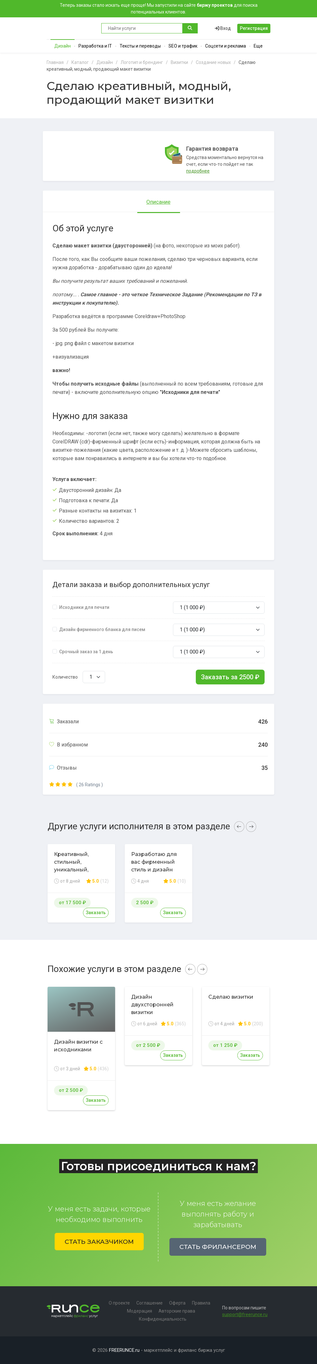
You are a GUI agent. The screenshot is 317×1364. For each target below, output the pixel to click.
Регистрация (254, 28)
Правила (201, 1303)
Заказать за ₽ (230, 677)
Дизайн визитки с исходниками (78, 1046)
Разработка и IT (95, 46)
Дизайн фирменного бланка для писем (102, 629)
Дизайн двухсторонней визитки (152, 1004)
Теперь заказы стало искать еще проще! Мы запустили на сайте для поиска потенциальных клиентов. (159, 8)
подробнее (198, 171)
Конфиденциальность (162, 1319)
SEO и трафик (182, 46)
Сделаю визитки (230, 997)
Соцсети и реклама (225, 46)
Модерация (139, 1311)
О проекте (119, 1303)
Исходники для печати (84, 607)
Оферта (177, 1303)
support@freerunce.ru (244, 1314)
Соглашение (149, 1303)
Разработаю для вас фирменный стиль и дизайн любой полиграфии (158, 865)
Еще (258, 46)
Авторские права (176, 1311)
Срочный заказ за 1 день (86, 651)
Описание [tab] (158, 202)
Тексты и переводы (140, 46)
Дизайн (62, 46)
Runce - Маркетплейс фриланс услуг (71, 28)
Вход (223, 28)
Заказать (96, 912)
